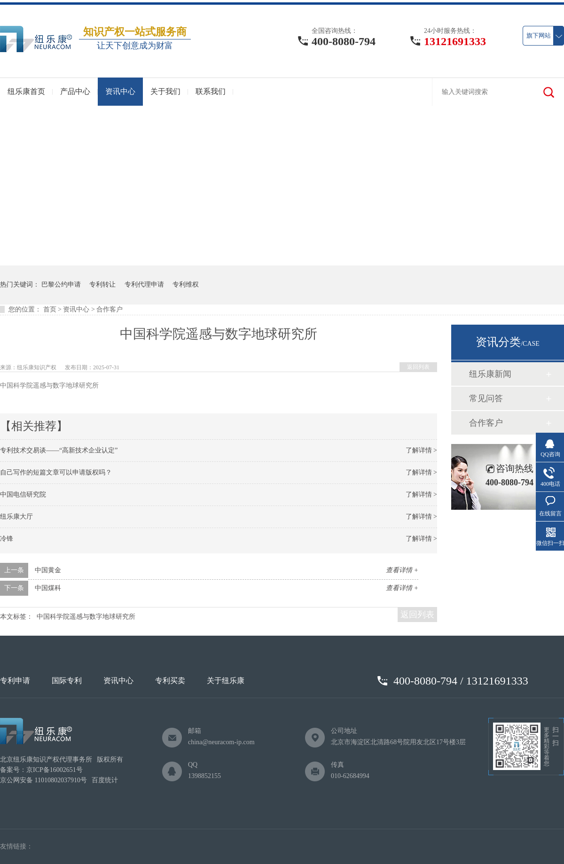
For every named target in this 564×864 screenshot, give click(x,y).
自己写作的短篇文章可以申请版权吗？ (56, 472)
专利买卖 (170, 681)
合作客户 (109, 309)
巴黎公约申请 (61, 284)
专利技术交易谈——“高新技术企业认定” (59, 450)
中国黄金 (48, 570)
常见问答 (486, 398)
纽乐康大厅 (16, 516)
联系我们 (211, 91)
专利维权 (185, 284)
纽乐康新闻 (490, 374)
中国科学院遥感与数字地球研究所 (86, 616)
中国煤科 (48, 588)
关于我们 (165, 91)
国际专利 (67, 681)
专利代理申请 (144, 284)
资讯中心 (120, 91)
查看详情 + (402, 570)
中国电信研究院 (23, 494)
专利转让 (102, 284)
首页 (49, 309)
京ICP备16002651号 (54, 769)
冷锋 (6, 538)
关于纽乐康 (225, 681)
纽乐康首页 (26, 91)
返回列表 (418, 367)
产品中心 (75, 91)
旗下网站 (538, 35)
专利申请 (15, 681)
